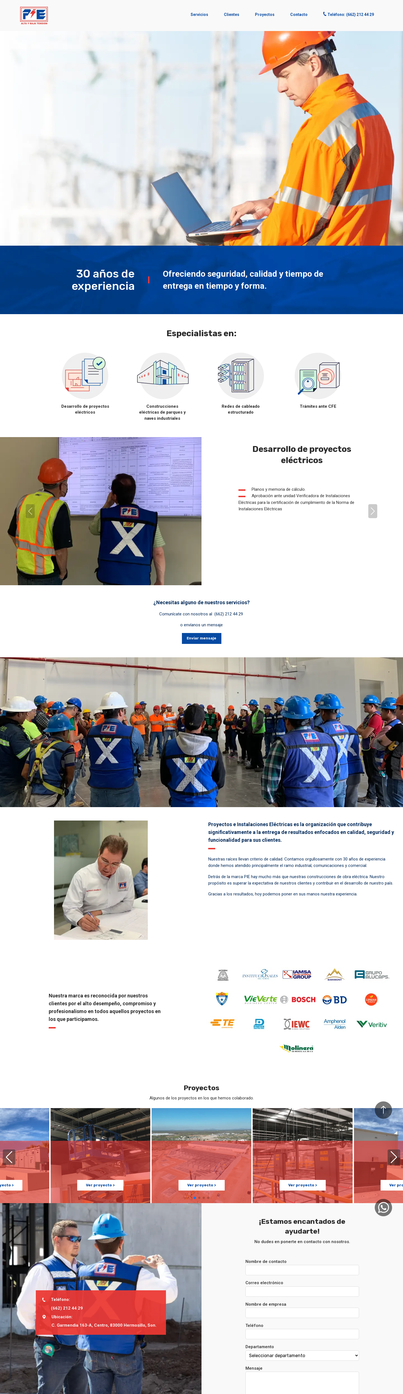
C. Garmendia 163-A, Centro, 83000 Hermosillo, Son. (103, 1325)
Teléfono (254, 1325)
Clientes (231, 14)
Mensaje (254, 1368)
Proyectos (265, 14)
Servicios (199, 14)
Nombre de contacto (266, 1261)
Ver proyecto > (100, 1184)
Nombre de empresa (265, 1304)
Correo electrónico (264, 1282)
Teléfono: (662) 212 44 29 (348, 14)
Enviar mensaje (201, 638)
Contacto (299, 14)
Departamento (259, 1346)
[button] (34, 15)
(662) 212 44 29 (228, 614)
